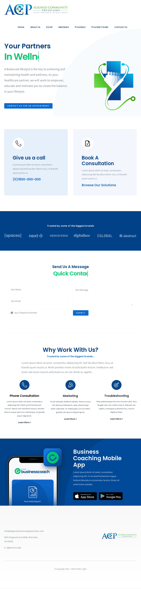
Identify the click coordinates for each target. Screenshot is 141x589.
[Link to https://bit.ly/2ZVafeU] (17, 143)
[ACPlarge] (35, 5)
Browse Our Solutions (100, 185)
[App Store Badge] (87, 493)
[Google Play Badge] (112, 493)
